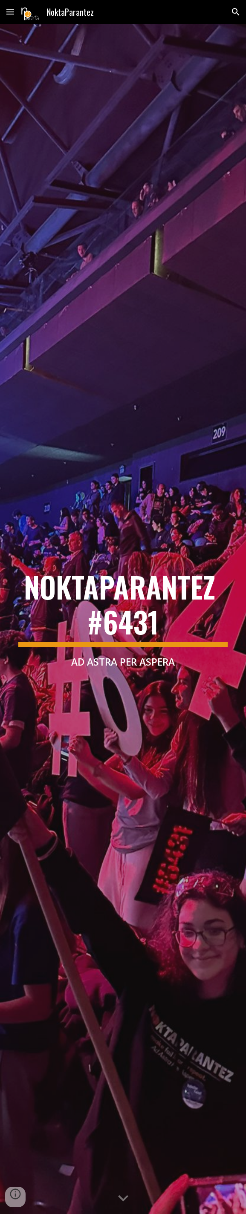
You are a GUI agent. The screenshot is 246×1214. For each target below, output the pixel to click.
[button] (10, 11)
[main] (123, 619)
